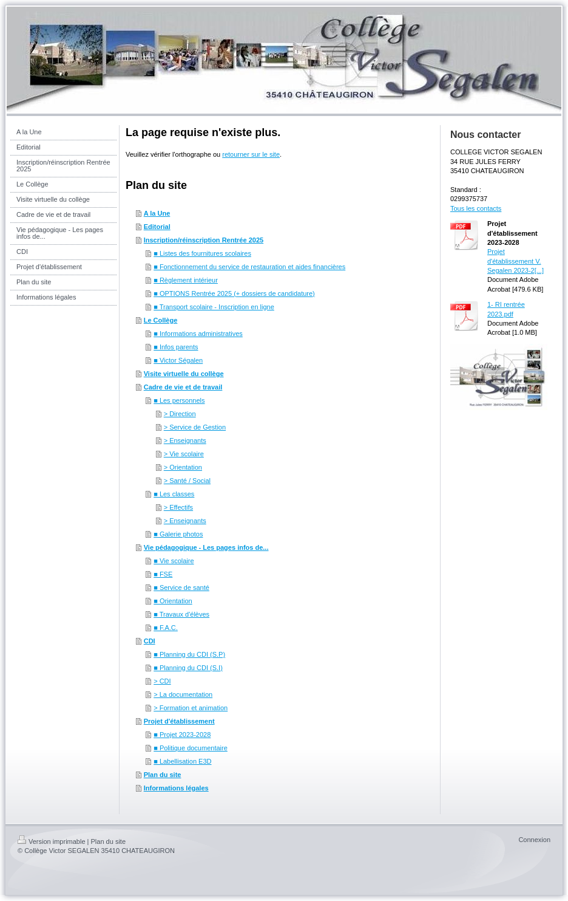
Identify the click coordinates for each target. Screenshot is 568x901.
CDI (149, 641)
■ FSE (163, 574)
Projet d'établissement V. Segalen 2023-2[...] (515, 261)
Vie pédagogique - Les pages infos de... (206, 547)
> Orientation (183, 467)
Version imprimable (52, 841)
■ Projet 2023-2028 (182, 734)
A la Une (157, 213)
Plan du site (162, 774)
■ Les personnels (179, 400)
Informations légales (176, 788)
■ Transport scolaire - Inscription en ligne (214, 306)
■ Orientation (173, 601)
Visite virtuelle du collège (184, 373)
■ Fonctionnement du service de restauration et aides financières (249, 266)
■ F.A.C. (166, 627)
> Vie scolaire (184, 453)
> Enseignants (185, 440)
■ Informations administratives (198, 333)
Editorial (157, 226)
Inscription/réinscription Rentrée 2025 (203, 240)
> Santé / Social (187, 480)
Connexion (534, 839)
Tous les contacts (475, 208)
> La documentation (183, 694)
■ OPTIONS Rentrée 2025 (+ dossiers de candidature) (234, 293)
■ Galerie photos (178, 534)
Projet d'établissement (179, 721)
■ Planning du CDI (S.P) (189, 654)
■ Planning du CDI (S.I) (188, 667)
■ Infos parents (176, 347)
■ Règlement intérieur (186, 280)
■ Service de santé (181, 587)
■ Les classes (174, 494)
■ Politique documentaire (191, 748)
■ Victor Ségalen (178, 360)
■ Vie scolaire (174, 560)
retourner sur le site (251, 154)
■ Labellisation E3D (182, 761)
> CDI (162, 681)
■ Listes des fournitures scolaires (202, 253)
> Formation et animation (191, 707)
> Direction (180, 413)
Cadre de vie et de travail (183, 387)
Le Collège (161, 320)
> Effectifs (178, 507)
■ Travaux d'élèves (181, 614)
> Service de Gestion (195, 427)
